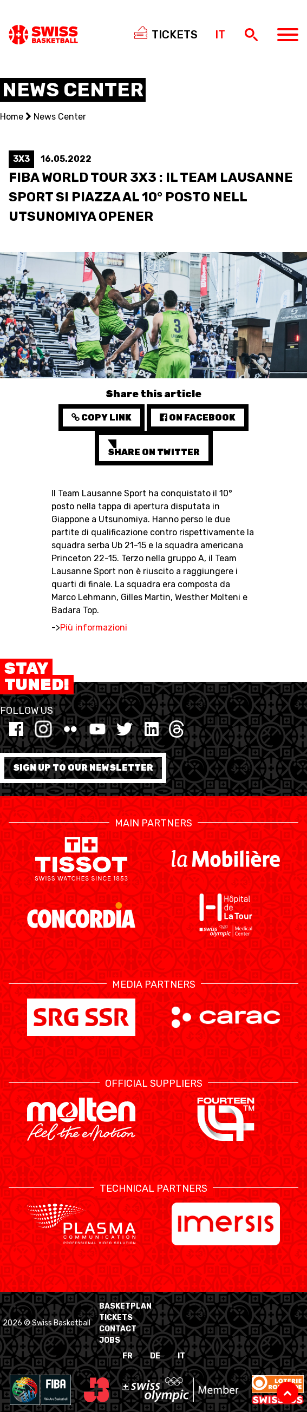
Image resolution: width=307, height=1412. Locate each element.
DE (155, 1356)
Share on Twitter (154, 448)
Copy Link (101, 417)
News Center (60, 116)
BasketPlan (125, 1306)
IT (181, 1356)
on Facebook (198, 417)
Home (11, 116)
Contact (117, 1329)
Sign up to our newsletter (83, 768)
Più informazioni (93, 627)
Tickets (116, 1317)
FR (127, 1356)
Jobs (109, 1340)
